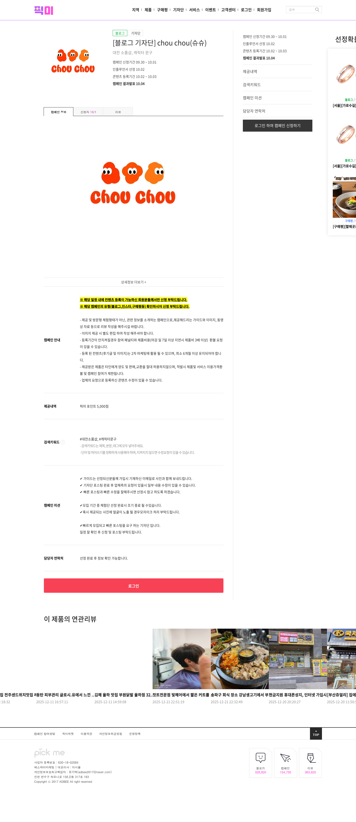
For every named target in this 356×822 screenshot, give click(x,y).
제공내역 (250, 71)
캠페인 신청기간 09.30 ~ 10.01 (135, 62)
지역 (135, 9)
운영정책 (135, 734)
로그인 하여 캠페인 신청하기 (278, 125)
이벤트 (210, 9)
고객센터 (228, 9)
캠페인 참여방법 (45, 734)
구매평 (162, 9)
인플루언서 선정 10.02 (129, 69)
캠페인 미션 (252, 98)
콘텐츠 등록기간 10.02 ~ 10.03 (135, 76)
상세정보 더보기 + (133, 282)
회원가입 (264, 9)
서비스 (194, 9)
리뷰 (118, 112)
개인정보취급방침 (111, 734)
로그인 (246, 9)
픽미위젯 (68, 734)
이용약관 (87, 734)
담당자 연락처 (254, 111)
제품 (148, 9)
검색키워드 (252, 84)
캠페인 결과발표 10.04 (129, 83)
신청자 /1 (88, 112)
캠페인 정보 (58, 112)
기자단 (178, 9)
